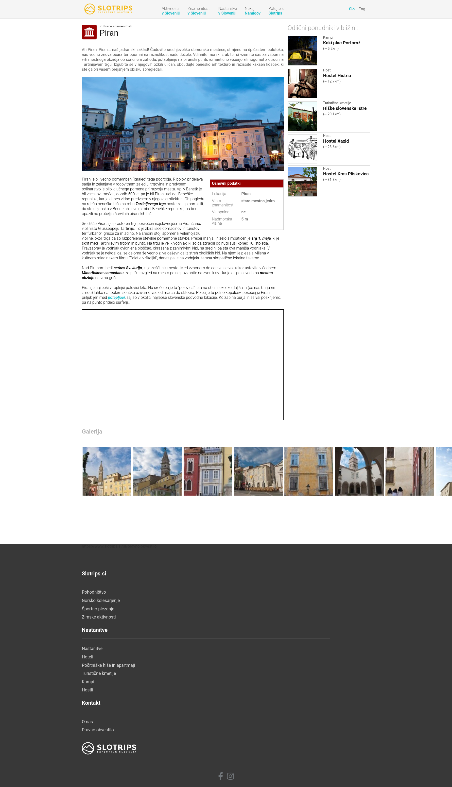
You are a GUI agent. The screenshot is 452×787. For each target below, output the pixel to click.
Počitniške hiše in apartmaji (204, 733)
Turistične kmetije (337, 103)
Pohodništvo (94, 716)
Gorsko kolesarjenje (101, 724)
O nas (279, 716)
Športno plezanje (98, 733)
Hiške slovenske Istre (345, 108)
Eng (362, 9)
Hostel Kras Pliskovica (346, 173)
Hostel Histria (337, 75)
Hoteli (183, 724)
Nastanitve (188, 716)
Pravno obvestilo (290, 724)
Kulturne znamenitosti (116, 26)
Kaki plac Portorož (342, 42)
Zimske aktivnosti (99, 741)
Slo (352, 9)
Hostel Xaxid (336, 141)
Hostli (327, 70)
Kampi (328, 37)
